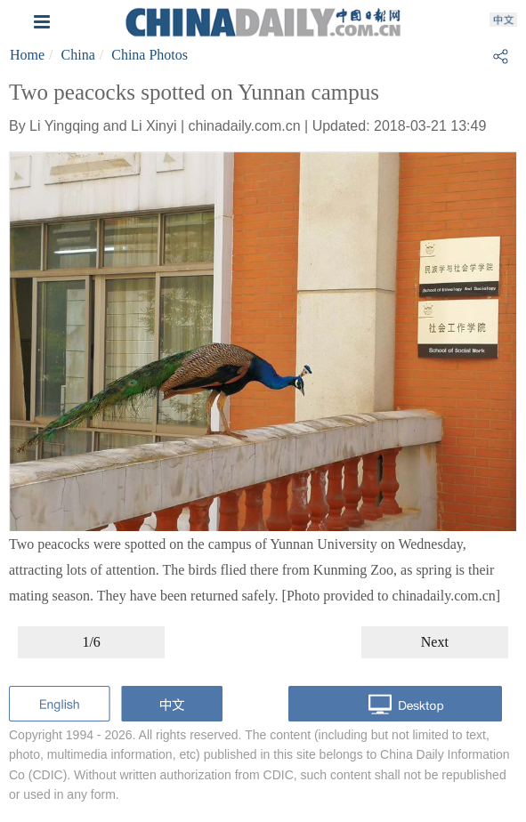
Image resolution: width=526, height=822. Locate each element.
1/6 (91, 641)
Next (435, 641)
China (78, 54)
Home (27, 54)
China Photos (149, 54)
